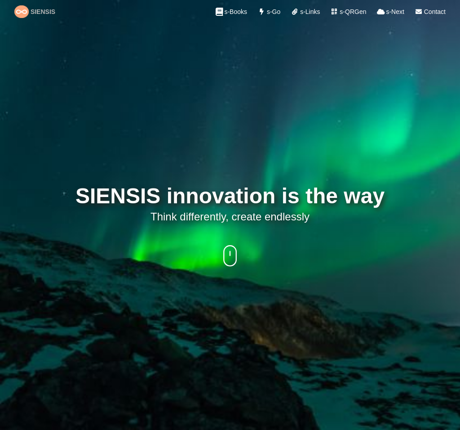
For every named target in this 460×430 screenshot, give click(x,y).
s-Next (390, 11)
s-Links (304, 11)
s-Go (268, 11)
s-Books (230, 11)
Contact (429, 11)
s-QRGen (347, 11)
